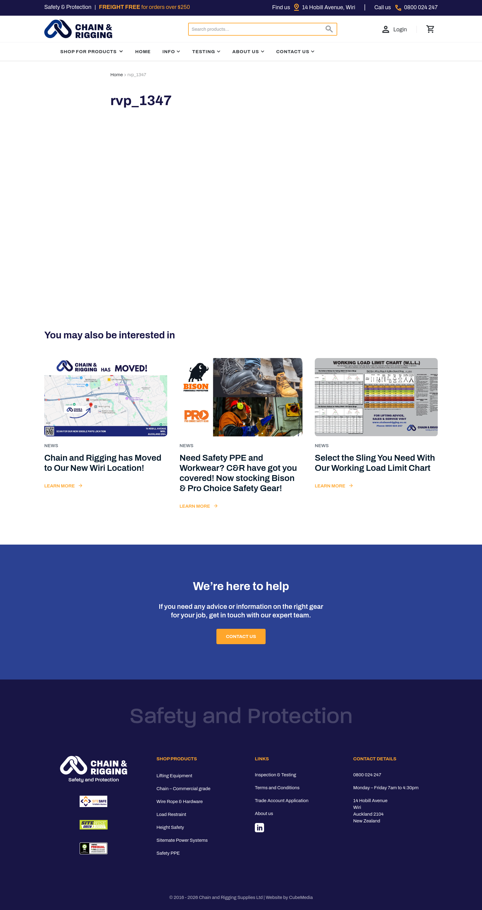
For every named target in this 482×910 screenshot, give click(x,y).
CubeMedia (301, 897)
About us (264, 813)
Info (168, 51)
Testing (203, 51)
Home (143, 51)
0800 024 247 (367, 774)
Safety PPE (168, 853)
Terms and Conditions (277, 787)
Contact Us (293, 51)
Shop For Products (92, 51)
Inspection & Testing (275, 774)
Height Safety (170, 827)
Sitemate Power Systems (182, 840)
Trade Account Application (282, 800)
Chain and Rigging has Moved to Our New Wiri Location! (102, 463)
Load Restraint (171, 814)
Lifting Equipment (174, 775)
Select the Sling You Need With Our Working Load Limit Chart (375, 463)
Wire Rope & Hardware (179, 801)
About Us (245, 51)
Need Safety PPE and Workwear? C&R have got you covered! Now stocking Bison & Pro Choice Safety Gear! (238, 473)
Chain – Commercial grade (183, 788)
